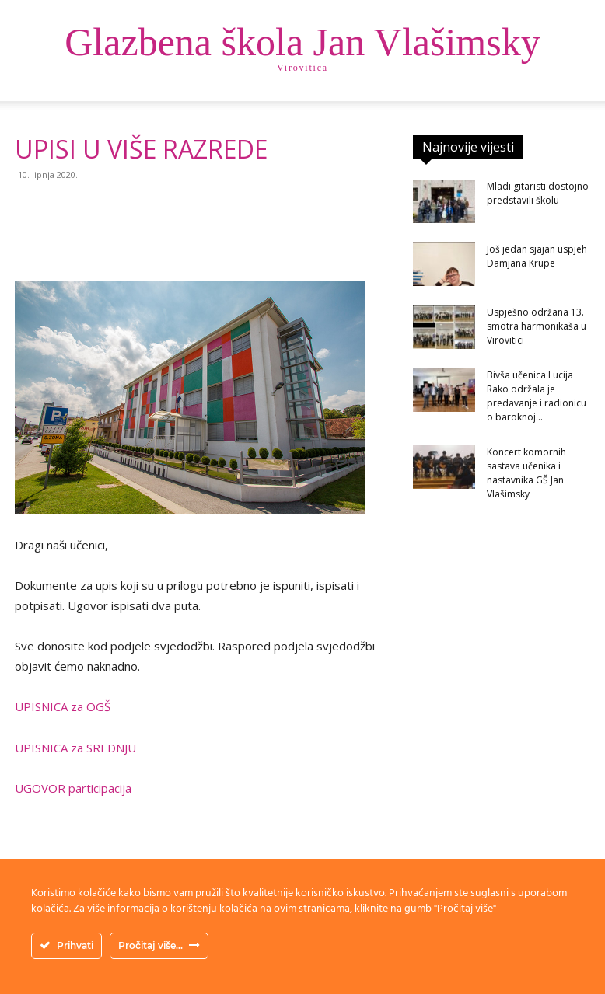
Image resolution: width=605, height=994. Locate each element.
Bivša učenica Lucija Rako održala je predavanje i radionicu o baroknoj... (536, 396)
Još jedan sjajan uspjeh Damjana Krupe (537, 256)
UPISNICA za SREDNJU (75, 747)
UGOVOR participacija (73, 788)
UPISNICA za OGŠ (62, 706)
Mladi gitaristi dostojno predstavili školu (538, 193)
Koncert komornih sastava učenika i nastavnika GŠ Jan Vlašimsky (526, 472)
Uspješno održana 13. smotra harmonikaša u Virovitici (536, 326)
